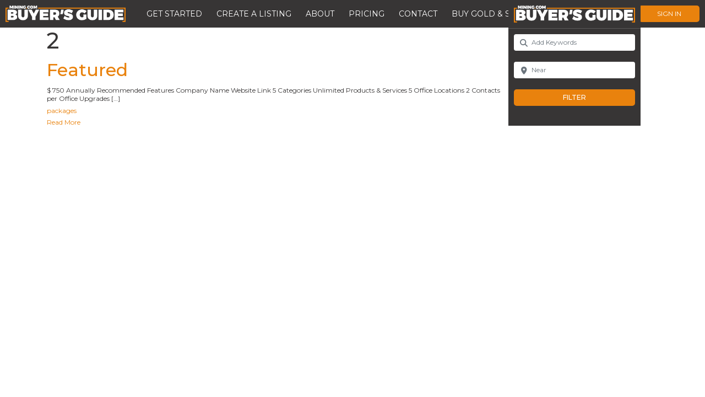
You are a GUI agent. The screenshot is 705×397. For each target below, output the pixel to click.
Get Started (174, 14)
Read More (63, 122)
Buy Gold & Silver (493, 14)
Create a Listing (253, 14)
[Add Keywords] (574, 42)
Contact (418, 14)
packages (62, 110)
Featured (87, 70)
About (320, 14)
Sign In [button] (669, 13)
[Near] (574, 70)
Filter (586, 97)
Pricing (366, 14)
